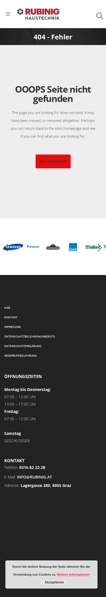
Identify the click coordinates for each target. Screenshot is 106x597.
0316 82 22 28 (32, 467)
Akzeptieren (54, 582)
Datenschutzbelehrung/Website (29, 336)
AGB (7, 308)
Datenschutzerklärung (22, 346)
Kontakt (11, 317)
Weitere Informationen (73, 574)
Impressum (12, 327)
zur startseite (53, 161)
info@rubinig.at (34, 477)
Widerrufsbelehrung (20, 355)
